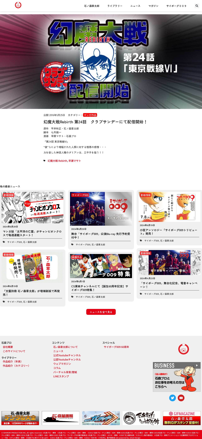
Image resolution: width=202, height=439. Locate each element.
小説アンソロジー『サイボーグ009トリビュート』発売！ (168, 232)
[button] (197, 6)
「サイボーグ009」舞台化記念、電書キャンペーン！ (168, 285)
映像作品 (77, 257)
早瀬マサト (74, 160)
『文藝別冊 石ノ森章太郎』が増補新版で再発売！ (31, 293)
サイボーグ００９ (176, 6)
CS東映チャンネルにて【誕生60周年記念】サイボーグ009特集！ (99, 288)
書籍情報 (9, 195)
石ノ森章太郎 (91, 6)
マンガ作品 (90, 115)
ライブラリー (114, 6)
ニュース (135, 6)
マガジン (153, 6)
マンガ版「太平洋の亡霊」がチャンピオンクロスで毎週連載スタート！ (32, 233)
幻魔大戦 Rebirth (57, 160)
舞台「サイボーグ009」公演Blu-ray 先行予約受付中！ (100, 235)
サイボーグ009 (14, 242)
